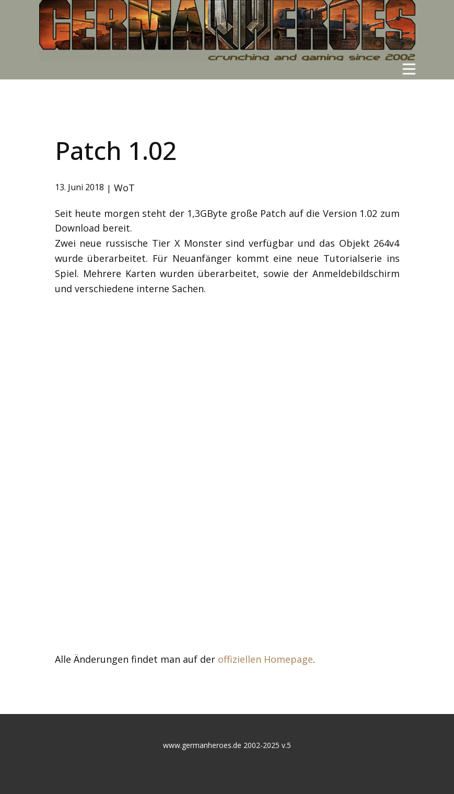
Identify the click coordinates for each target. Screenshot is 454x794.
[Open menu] (409, 69)
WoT (124, 187)
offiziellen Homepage (265, 659)
